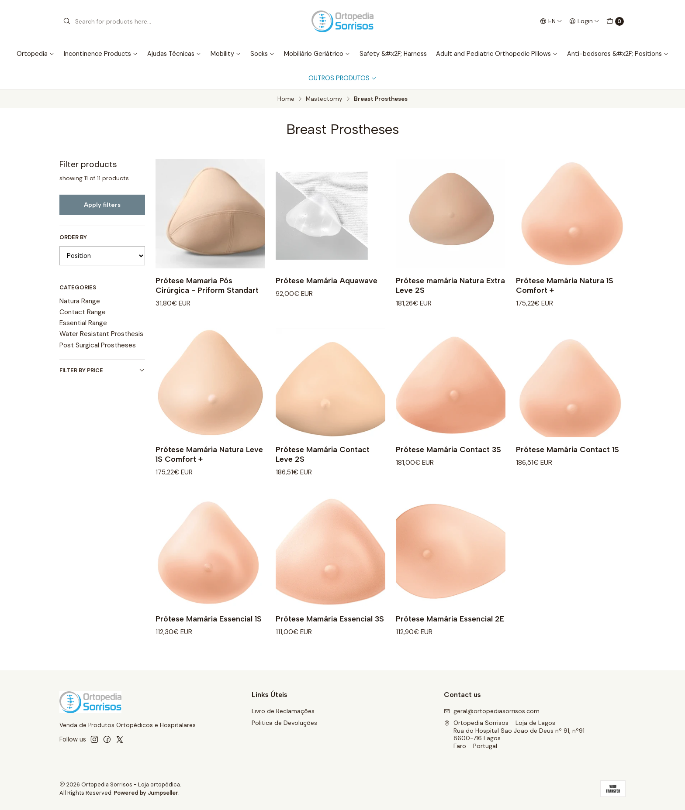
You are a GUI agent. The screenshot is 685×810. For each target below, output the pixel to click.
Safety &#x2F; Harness (393, 54)
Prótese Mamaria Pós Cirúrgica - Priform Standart (207, 285)
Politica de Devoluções (284, 723)
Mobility (226, 54)
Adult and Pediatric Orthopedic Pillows (497, 54)
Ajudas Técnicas (174, 54)
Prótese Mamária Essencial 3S (330, 627)
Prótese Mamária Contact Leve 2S (323, 462)
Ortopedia (36, 54)
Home (285, 99)
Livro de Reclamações (283, 711)
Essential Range (83, 323)
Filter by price (102, 370)
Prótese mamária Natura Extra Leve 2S (450, 285)
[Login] (584, 21)
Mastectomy (324, 99)
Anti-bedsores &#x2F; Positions (618, 54)
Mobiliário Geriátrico (317, 54)
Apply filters (102, 205)
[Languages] (551, 21)
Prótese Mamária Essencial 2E (450, 627)
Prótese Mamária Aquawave (326, 280)
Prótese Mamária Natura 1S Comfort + (564, 285)
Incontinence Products (101, 54)
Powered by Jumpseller (146, 792)
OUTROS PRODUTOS (342, 78)
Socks (262, 54)
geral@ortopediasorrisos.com (492, 711)
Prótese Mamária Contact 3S (448, 458)
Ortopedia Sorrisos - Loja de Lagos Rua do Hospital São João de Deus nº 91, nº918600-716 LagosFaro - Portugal (514, 734)
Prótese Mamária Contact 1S (567, 458)
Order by (73, 237)
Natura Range (79, 301)
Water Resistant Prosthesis (101, 333)
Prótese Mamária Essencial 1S (209, 627)
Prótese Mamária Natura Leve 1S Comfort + (209, 462)
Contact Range (82, 312)
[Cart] (615, 21)
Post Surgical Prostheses (97, 345)
